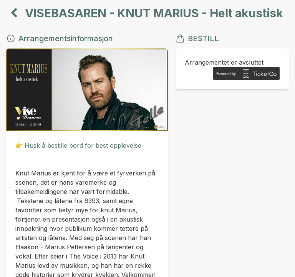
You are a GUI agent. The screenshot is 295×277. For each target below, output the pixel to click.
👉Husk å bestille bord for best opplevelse (78, 145)
